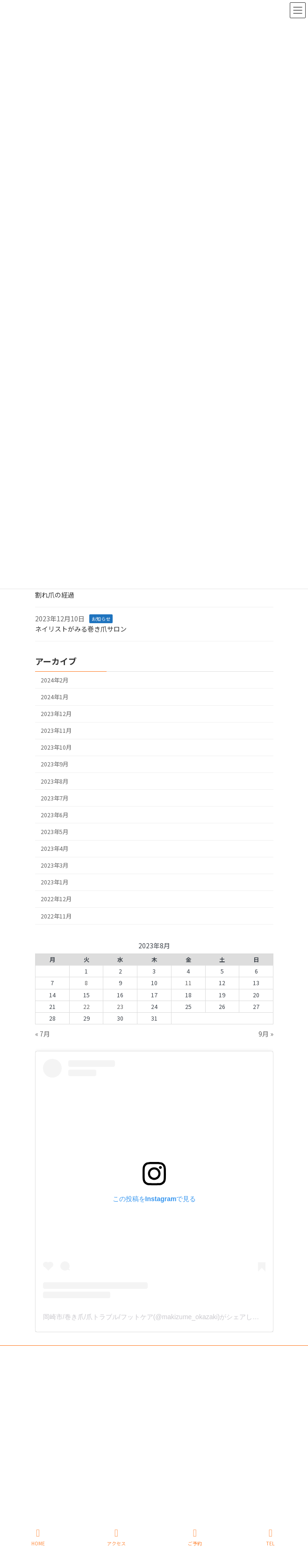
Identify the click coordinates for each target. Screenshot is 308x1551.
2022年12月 (56, 899)
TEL (270, 1537)
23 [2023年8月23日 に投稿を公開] (120, 1006)
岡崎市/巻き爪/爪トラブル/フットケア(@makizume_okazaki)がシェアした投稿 (157, 1317)
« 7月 (42, 1033)
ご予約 (195, 1537)
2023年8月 (54, 781)
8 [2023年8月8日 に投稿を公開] (86, 983)
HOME (38, 1537)
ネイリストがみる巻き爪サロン (81, 629)
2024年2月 (54, 680)
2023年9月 (54, 764)
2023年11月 (56, 731)
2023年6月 (54, 815)
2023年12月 (56, 713)
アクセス (116, 1537)
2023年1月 (54, 882)
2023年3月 (54, 866)
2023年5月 (54, 832)
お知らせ (101, 618)
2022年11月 (56, 916)
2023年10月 (56, 748)
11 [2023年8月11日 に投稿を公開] (188, 983)
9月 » (265, 1033)
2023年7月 (54, 798)
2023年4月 (54, 848)
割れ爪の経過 (54, 595)
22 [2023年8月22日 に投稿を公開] (86, 1006)
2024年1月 (54, 697)
